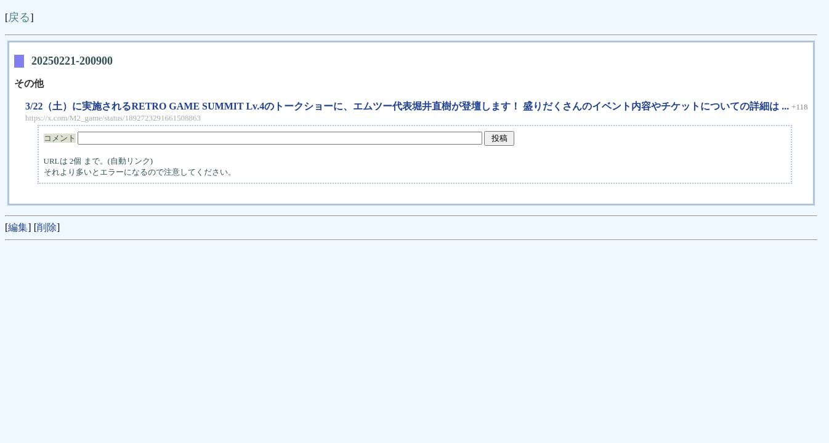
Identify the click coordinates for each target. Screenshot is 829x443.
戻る (19, 17)
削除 (47, 227)
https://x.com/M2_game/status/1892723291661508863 (113, 117)
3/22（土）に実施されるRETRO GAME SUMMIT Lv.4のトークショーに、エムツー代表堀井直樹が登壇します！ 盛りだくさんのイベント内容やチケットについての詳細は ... (407, 106)
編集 (18, 227)
